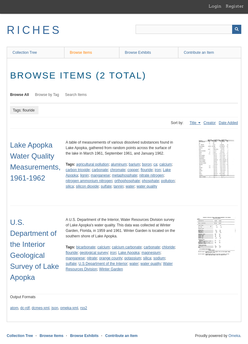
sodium (159, 258)
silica (70, 186)
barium (134, 164)
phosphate (150, 181)
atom (14, 308)
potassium (132, 258)
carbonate (100, 170)
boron (146, 164)
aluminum (119, 164)
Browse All (19, 95)
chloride (168, 247)
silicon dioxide (87, 186)
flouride (147, 170)
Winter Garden (111, 269)
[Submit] (236, 29)
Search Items (76, 95)
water (130, 186)
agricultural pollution (92, 164)
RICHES (34, 30)
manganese (100, 175)
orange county (110, 258)
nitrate (92, 258)
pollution (168, 181)
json (54, 308)
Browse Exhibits (138, 52)
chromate (117, 170)
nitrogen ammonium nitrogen (89, 181)
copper (133, 170)
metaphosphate (124, 175)
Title (194, 123)
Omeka (234, 336)
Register (235, 6)
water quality (147, 186)
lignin (84, 175)
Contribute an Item (199, 52)
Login (215, 6)
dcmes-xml (40, 308)
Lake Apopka (128, 253)
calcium (165, 164)
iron (158, 170)
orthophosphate (127, 181)
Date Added (228, 123)
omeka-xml (69, 308)
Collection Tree (25, 52)
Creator (209, 123)
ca (155, 164)
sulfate (106, 186)
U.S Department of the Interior (102, 264)
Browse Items (81, 52)
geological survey (94, 253)
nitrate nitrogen (151, 175)
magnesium (150, 253)
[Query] (188, 29)
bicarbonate (85, 247)
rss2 (83, 308)
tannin (119, 186)
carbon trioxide (78, 170)
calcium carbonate (126, 247)
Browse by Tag (47, 95)
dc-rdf (25, 308)
